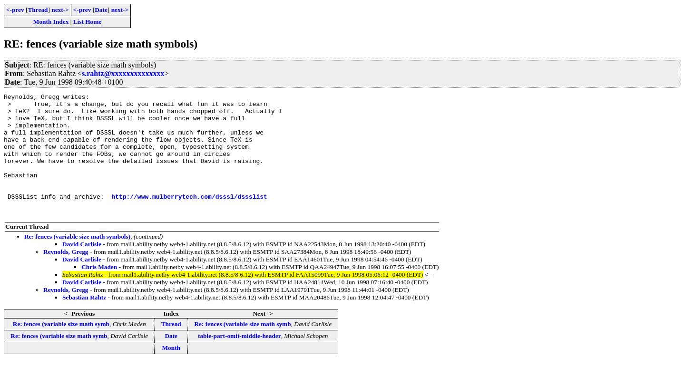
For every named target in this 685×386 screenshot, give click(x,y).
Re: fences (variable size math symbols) (77, 260)
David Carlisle (81, 268)
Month (171, 372)
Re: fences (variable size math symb (61, 348)
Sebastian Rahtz (84, 321)
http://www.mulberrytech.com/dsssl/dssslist (189, 217)
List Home (87, 21)
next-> (59, 9)
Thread (38, 9)
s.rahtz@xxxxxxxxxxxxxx (123, 73)
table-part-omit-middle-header (239, 360)
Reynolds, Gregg (65, 276)
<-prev (15, 9)
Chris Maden (99, 291)
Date (101, 9)
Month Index (50, 21)
